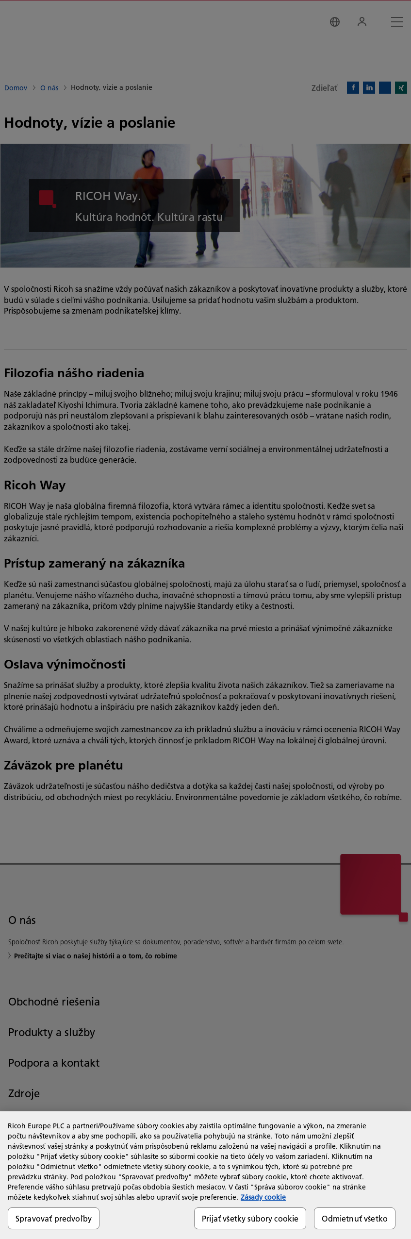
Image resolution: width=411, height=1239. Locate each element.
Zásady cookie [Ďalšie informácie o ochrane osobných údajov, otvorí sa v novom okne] (263, 1197)
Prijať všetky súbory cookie (250, 1218)
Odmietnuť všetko (355, 1218)
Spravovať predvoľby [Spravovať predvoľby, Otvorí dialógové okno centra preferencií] (54, 1218)
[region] (205, 1175)
